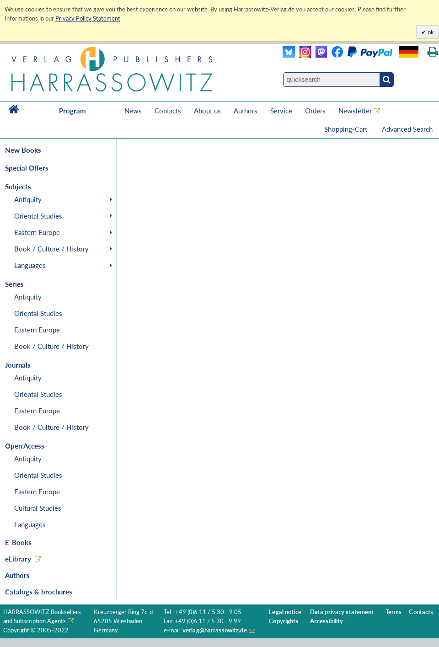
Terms (393, 612)
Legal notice (285, 612)
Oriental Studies (38, 216)
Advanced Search (407, 129)
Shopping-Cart (346, 129)
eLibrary (18, 559)
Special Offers (26, 168)
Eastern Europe (37, 232)
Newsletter (355, 111)
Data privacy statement (342, 612)
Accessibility (326, 621)
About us (207, 111)
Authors (245, 111)
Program (72, 111)
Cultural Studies (37, 508)
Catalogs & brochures (38, 592)
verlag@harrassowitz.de (214, 630)
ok (430, 32)
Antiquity (28, 199)
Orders (315, 111)
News (133, 111)
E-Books (18, 542)
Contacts (168, 111)
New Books (23, 150)
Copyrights (283, 621)
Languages (30, 265)
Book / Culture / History (51, 249)
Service (281, 111)
